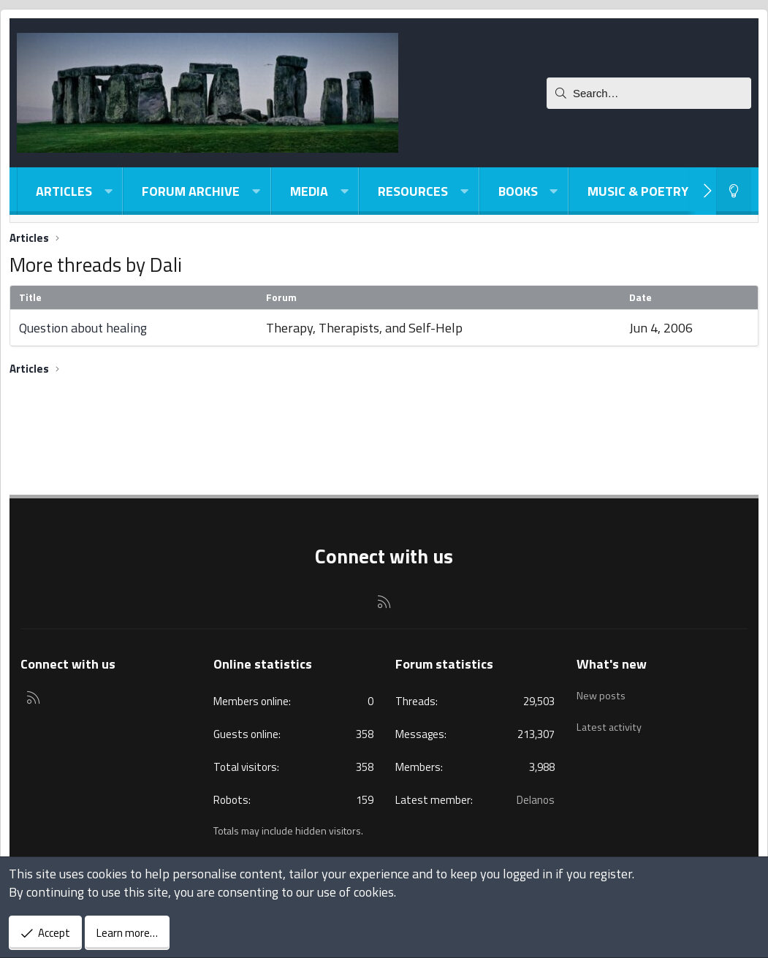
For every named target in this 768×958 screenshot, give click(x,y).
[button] (108, 191)
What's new (612, 664)
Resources (413, 191)
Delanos (536, 799)
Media (309, 191)
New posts (602, 693)
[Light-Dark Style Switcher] (733, 191)
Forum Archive (191, 191)
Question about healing (83, 328)
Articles (64, 191)
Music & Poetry (638, 191)
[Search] (649, 93)
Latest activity (612, 720)
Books (518, 191)
